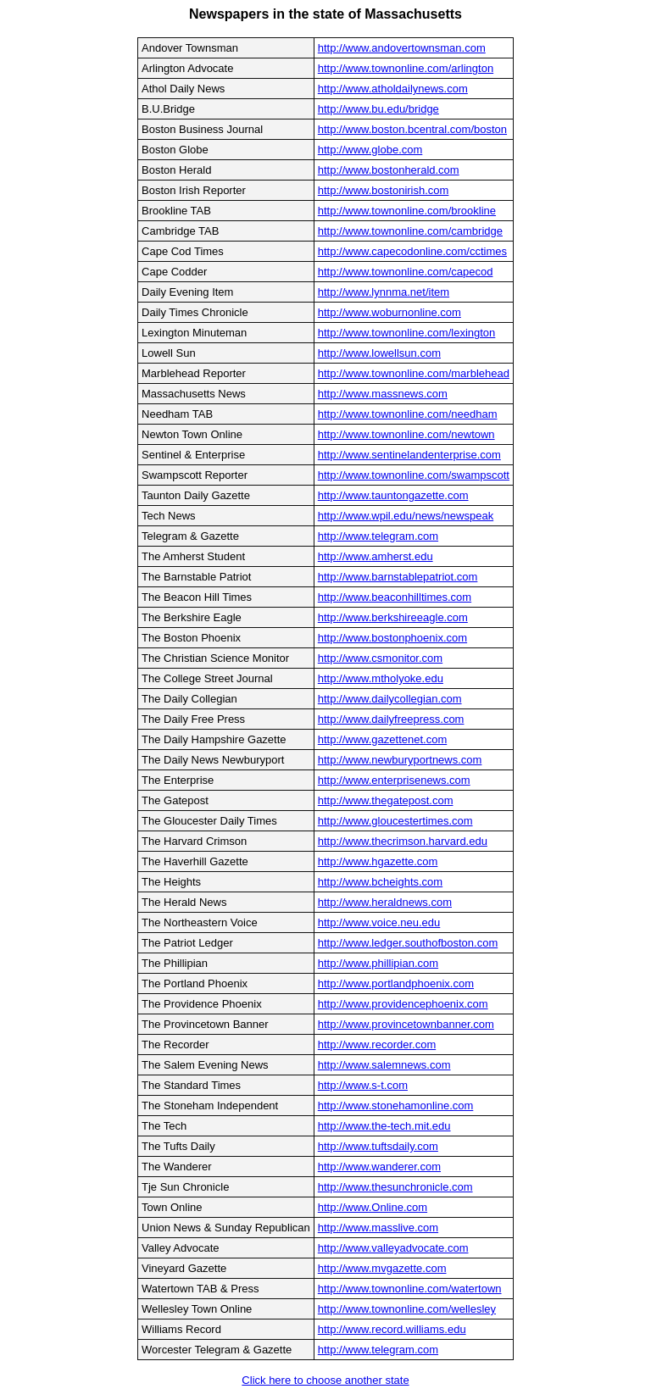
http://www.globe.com (370, 149)
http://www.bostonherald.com (388, 170)
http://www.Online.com (372, 1207)
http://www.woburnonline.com (389, 312)
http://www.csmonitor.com (380, 658)
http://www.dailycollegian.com (390, 698)
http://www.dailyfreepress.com (391, 719)
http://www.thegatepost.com (385, 800)
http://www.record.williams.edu (392, 1329)
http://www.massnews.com (383, 393)
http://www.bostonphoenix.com (392, 637)
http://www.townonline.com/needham (408, 414)
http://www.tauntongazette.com (393, 495)
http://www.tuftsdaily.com (378, 1146)
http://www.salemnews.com (384, 1064)
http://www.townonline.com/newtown (406, 434)
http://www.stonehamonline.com (396, 1105)
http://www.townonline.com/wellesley (407, 1309)
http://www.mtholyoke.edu (380, 678)
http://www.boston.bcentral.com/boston (412, 129)
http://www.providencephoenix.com (403, 1003)
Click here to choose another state (325, 1380)
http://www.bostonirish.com (383, 190)
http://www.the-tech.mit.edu (384, 1125)
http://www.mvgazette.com (382, 1268)
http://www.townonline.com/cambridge (410, 231)
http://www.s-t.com (363, 1085)
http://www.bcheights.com (380, 881)
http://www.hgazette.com (378, 861)
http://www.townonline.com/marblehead (413, 373)
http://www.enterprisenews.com (394, 780)
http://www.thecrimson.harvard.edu (402, 841)
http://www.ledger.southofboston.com (408, 942)
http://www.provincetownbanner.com (406, 1024)
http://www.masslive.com (378, 1227)
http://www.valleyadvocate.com (393, 1248)
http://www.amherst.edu (375, 556)
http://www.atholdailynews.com (393, 88)
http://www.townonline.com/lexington (407, 332)
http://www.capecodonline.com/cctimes (412, 251)
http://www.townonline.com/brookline (407, 210)
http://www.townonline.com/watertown (410, 1288)
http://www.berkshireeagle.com (393, 617)
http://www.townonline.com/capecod (405, 271)
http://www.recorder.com (377, 1044)
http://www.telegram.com (378, 536)
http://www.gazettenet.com (382, 739)
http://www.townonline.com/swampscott (413, 475)
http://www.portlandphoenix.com (396, 983)
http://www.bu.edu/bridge (378, 109)
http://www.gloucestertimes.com (395, 820)
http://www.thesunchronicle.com (395, 1187)
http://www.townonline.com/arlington (405, 68)
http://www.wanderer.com (379, 1166)
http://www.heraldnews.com (385, 902)
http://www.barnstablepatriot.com (398, 576)
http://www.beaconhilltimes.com (394, 597)
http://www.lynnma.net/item (383, 292)
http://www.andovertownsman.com (402, 48)
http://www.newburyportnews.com (400, 759)
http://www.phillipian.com (378, 963)
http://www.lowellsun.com (379, 353)
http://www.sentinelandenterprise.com (409, 454)
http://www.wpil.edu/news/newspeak (405, 515)
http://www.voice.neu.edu (379, 922)
